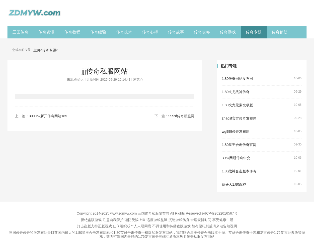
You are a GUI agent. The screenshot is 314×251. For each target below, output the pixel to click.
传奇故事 (176, 32)
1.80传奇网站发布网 (237, 79)
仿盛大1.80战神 (234, 184)
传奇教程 (72, 32)
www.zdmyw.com (123, 213)
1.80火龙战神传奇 (235, 92)
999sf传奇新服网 (181, 116)
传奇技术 (124, 32)
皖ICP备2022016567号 (219, 213)
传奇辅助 (280, 32)
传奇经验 (98, 32)
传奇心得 (150, 32)
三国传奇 (20, 32)
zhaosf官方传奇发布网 (239, 118)
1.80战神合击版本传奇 (239, 171)
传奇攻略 (202, 32)
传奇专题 (254, 32)
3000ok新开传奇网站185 (48, 116)
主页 (36, 50)
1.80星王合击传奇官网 (239, 145)
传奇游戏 (228, 32)
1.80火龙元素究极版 (237, 105)
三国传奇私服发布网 (153, 213)
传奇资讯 (46, 32)
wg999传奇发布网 (235, 131)
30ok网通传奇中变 (236, 158)
